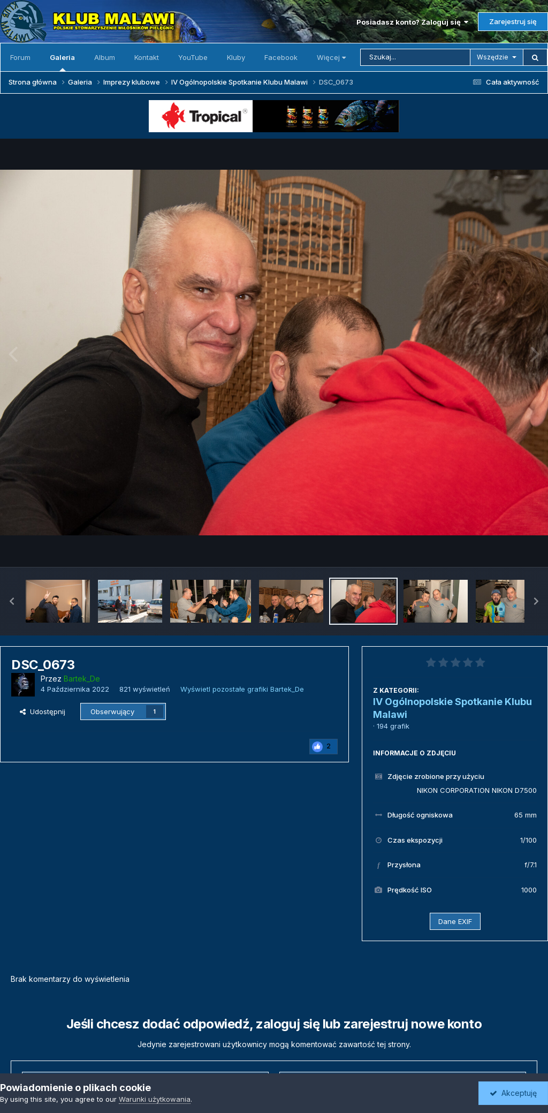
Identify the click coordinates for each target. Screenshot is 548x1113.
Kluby (236, 57)
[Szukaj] (415, 57)
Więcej (331, 57)
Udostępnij (42, 711)
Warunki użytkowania (155, 1099)
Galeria (62, 62)
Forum (20, 57)
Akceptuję (513, 1092)
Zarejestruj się (513, 21)
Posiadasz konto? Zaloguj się (412, 22)
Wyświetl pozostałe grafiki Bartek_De (242, 689)
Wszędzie (492, 57)
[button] (12, 601)
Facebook (281, 57)
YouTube (193, 57)
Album (104, 57)
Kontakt (146, 57)
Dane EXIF (455, 921)
